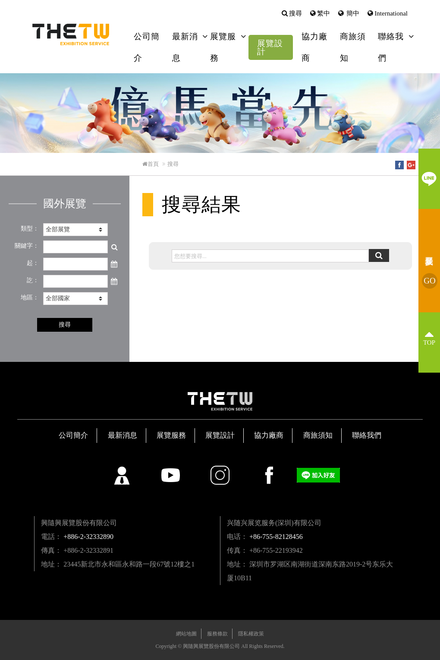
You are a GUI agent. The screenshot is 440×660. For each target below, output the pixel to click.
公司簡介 (147, 47)
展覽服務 (223, 47)
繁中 (323, 13)
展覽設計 (270, 47)
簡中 (352, 13)
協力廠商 (314, 47)
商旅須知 (353, 47)
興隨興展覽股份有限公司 (74, 34)
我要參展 (429, 281)
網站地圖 (186, 634)
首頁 (150, 164)
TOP (429, 342)
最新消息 (185, 47)
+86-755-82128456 (276, 536)
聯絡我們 (391, 47)
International (391, 13)
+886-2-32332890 (88, 536)
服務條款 (217, 634)
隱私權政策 (251, 634)
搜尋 (295, 13)
